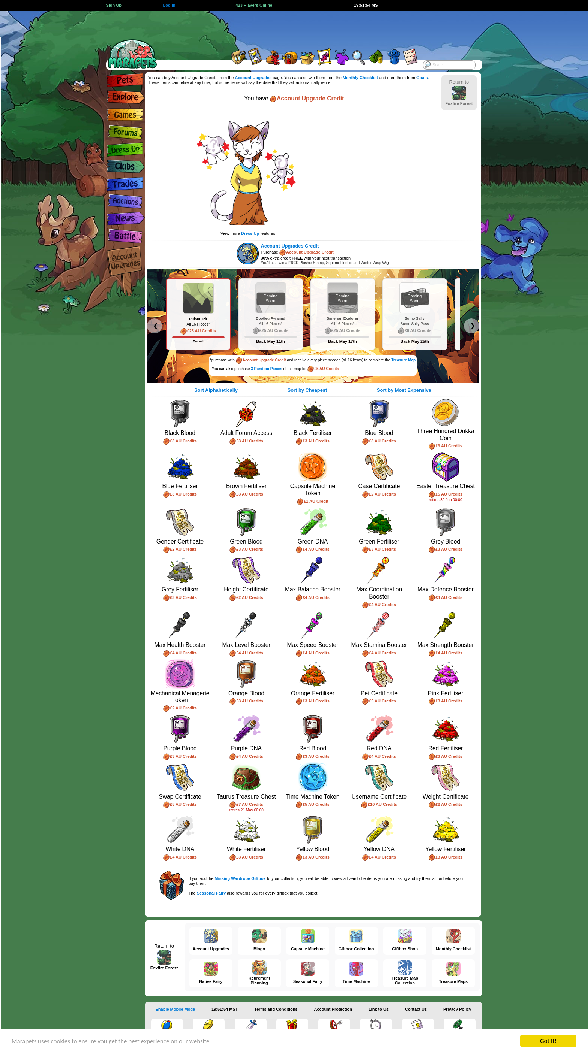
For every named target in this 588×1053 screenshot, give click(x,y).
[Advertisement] (287, 28)
